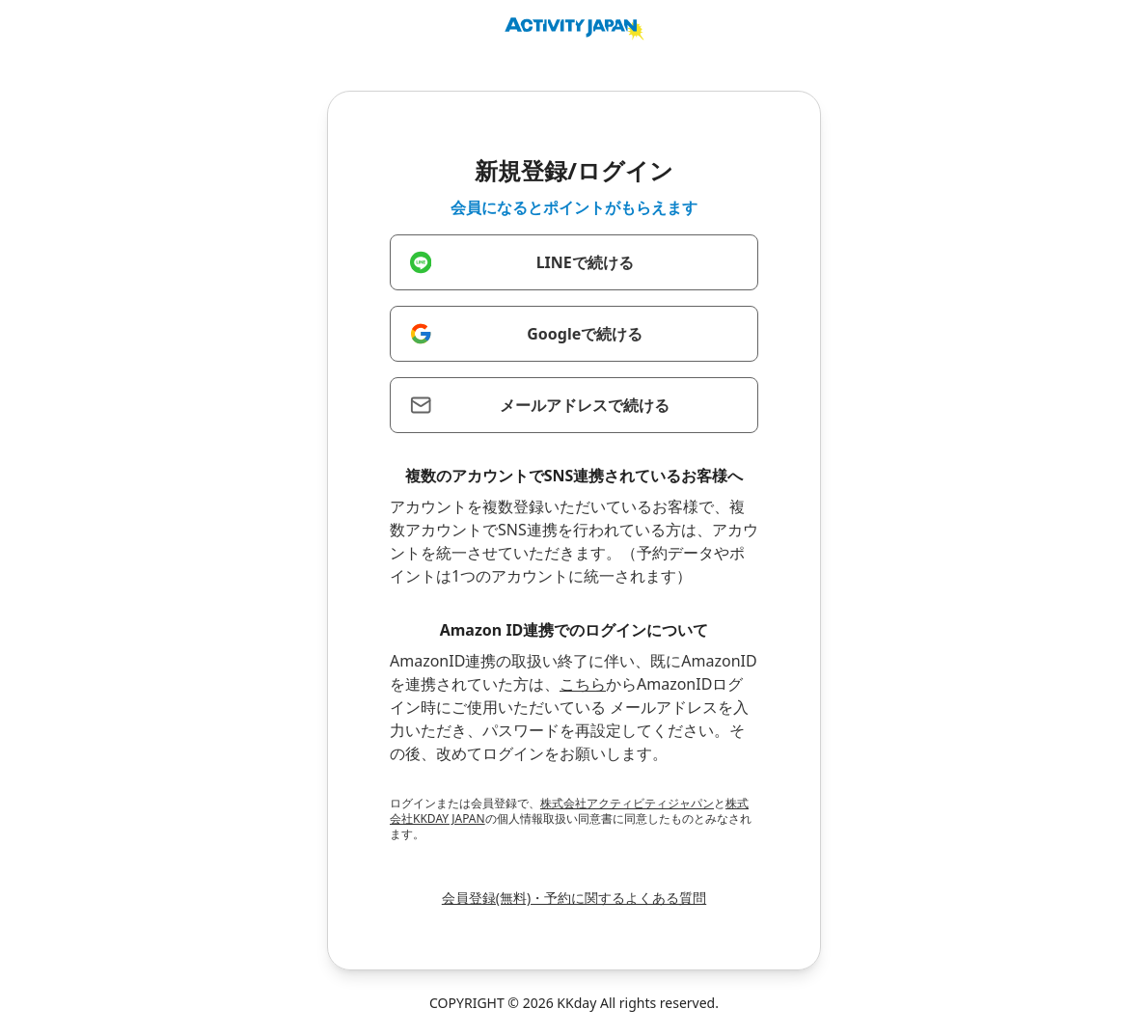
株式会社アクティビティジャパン (627, 803)
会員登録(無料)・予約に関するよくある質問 (574, 897)
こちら (583, 684)
